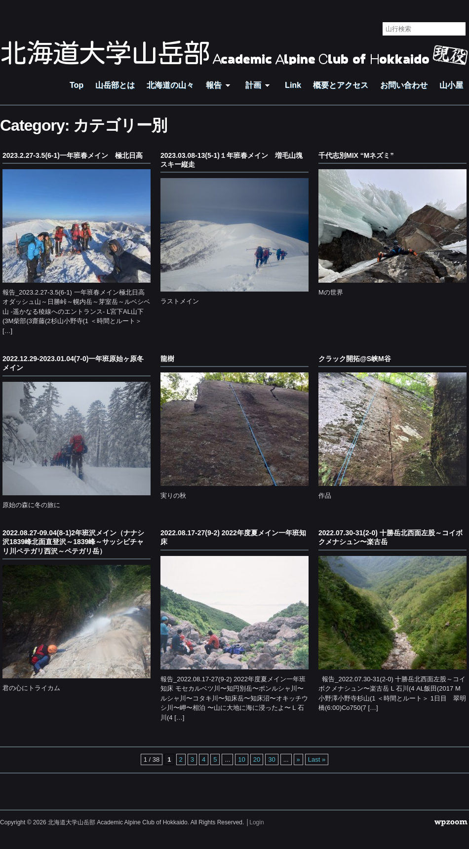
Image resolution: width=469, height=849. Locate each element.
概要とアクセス (340, 85)
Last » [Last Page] (316, 759)
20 (256, 759)
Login (256, 822)
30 (271, 759)
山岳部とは (115, 85)
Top (76, 85)
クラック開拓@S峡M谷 (354, 359)
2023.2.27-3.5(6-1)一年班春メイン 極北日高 (72, 155)
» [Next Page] (298, 759)
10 (241, 759)
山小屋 (451, 85)
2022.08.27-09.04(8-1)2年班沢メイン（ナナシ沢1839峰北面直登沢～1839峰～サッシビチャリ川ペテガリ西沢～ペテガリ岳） (73, 541)
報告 (220, 85)
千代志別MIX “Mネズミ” (355, 155)
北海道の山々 (170, 85)
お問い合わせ (404, 85)
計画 (259, 85)
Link (293, 85)
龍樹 (167, 359)
